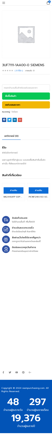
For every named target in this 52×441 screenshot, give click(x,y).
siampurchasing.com (33, 388)
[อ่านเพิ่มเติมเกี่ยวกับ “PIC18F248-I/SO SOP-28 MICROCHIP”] (39, 190)
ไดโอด (15, 111)
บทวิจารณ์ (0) (11, 136)
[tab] (12, 136)
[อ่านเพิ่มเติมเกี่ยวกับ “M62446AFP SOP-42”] (13, 190)
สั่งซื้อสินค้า (10, 96)
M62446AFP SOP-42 (13, 196)
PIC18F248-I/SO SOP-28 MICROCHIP (39, 196)
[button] (48, 2)
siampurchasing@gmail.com (25, 282)
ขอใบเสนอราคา (12, 105)
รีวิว (18, 70)
